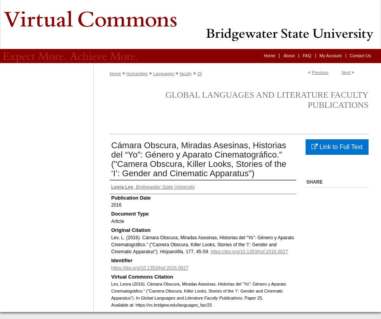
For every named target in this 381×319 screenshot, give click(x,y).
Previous (320, 72)
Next (346, 72)
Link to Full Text (336, 147)
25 (199, 73)
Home (115, 73)
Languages (163, 73)
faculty (186, 73)
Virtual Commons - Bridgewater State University (190, 24)
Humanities (137, 73)
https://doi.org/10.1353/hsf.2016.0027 (249, 251)
